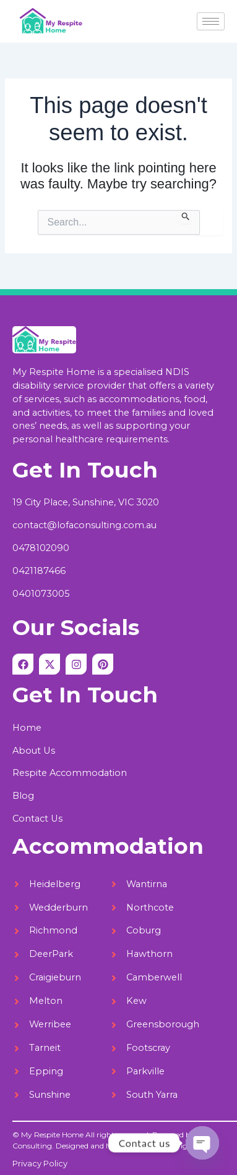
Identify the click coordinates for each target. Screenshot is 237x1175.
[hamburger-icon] (211, 21)
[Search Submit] (186, 217)
